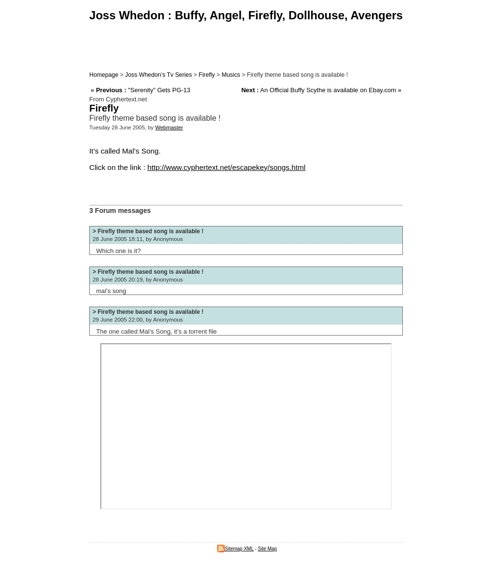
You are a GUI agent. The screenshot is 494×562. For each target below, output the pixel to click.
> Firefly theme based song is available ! (148, 231)
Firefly (207, 74)
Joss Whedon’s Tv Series (158, 74)
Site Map (267, 548)
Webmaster (169, 127)
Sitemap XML (235, 548)
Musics (230, 74)
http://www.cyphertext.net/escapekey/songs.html (226, 167)
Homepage (103, 74)
